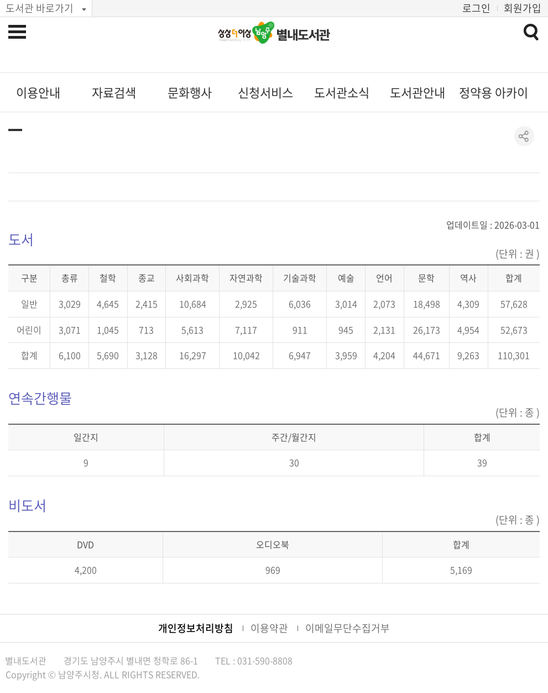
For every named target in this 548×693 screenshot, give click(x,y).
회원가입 (522, 8)
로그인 (476, 8)
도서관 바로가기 (40, 8)
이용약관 (269, 628)
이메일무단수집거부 (347, 628)
